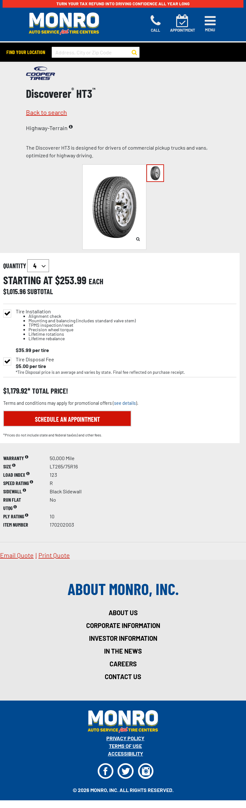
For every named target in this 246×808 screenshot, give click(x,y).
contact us (123, 676)
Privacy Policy (125, 738)
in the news (123, 651)
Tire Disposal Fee (35, 359)
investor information (123, 638)
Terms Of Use (125, 746)
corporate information (123, 625)
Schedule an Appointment (67, 419)
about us (123, 612)
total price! (49, 391)
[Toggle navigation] (210, 23)
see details (125, 403)
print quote (54, 555)
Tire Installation (76, 325)
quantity (26, 265)
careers (123, 664)
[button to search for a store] (134, 52)
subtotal (40, 291)
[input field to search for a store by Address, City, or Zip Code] (96, 52)
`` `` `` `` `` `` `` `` (38, 265)
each (96, 281)
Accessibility (125, 753)
